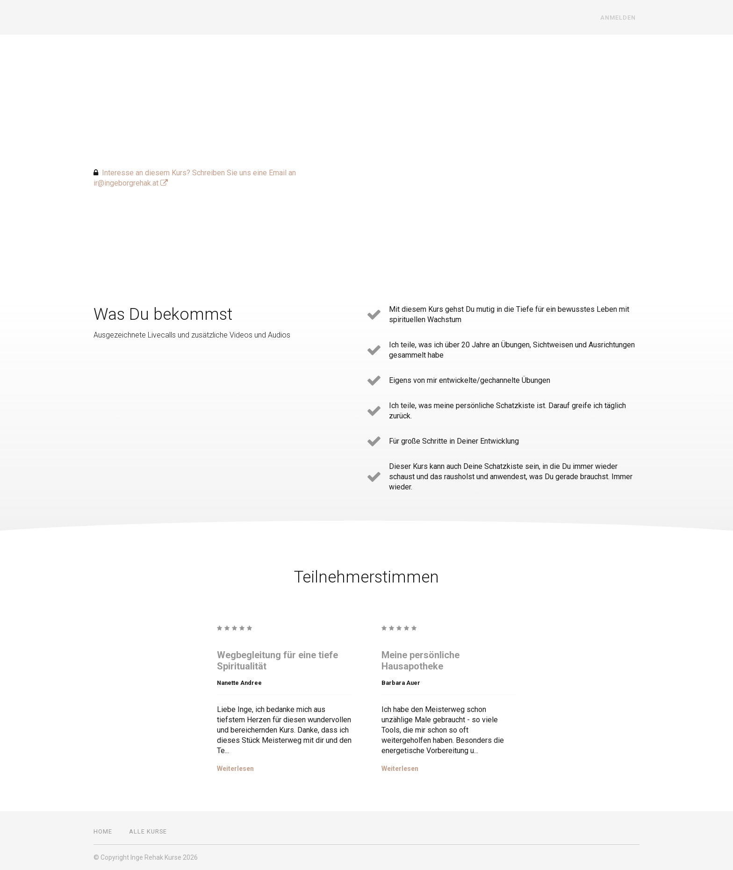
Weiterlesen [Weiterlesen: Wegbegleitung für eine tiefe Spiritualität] (235, 768)
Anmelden (622, 17)
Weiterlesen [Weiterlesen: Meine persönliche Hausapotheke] (399, 768)
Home (102, 831)
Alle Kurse (148, 831)
